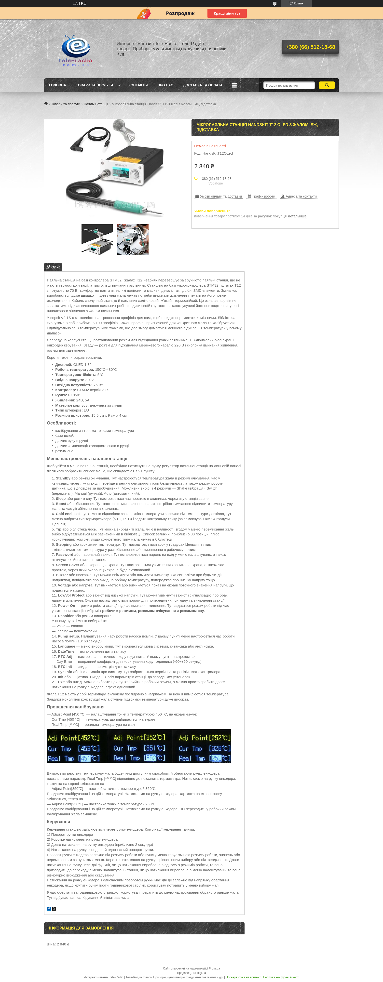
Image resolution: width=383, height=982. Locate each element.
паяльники (136, 285)
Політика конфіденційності (281, 977)
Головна (57, 85)
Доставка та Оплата (203, 85)
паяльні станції (215, 280)
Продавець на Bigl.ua (191, 973)
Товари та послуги (94, 85)
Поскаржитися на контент (243, 977)
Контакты (138, 85)
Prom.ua (214, 968)
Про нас (165, 85)
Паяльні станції (96, 104)
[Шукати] (327, 85)
